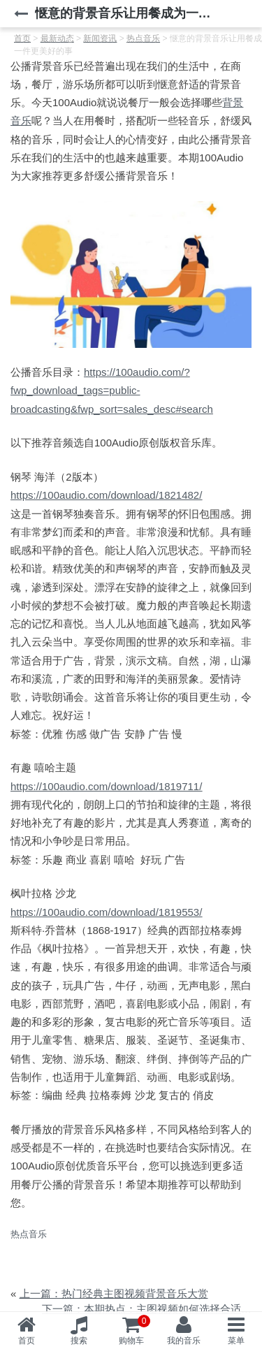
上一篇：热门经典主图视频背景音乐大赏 (114, 1293)
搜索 (79, 1341)
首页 (26, 1341)
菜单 (236, 1341)
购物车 (135, 1330)
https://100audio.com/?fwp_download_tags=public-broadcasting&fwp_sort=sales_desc (111, 390)
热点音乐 (28, 1234)
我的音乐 (184, 1341)
